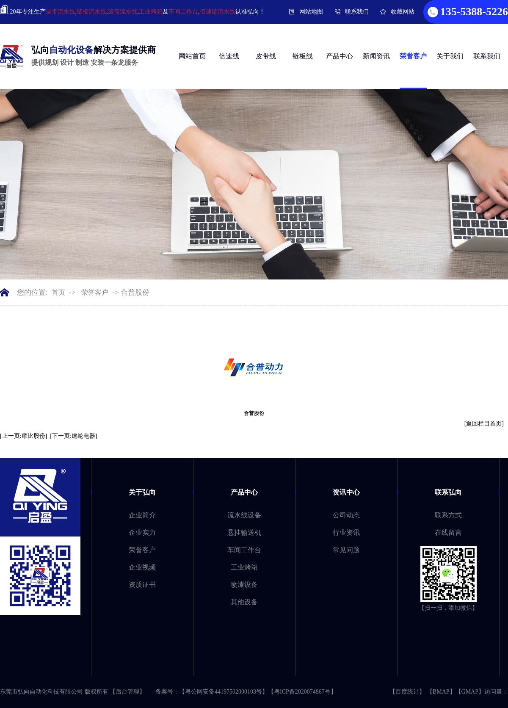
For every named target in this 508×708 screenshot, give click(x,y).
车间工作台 (183, 11)
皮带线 (266, 56)
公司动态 (346, 515)
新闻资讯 (376, 56)
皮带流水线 (60, 11)
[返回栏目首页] (484, 423)
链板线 (303, 56)
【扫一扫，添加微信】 (448, 608)
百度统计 (407, 692)
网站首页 (192, 56)
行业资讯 (346, 532)
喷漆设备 (244, 584)
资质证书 (142, 584)
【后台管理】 (127, 692)
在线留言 (448, 532)
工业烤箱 (151, 11)
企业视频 (142, 567)
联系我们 (357, 11)
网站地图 (311, 11)
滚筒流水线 (123, 11)
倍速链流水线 (217, 11)
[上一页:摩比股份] (23, 436)
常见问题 (346, 549)
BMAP (441, 692)
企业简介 (142, 515)
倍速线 (229, 56)
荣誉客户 (413, 56)
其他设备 (244, 602)
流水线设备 (244, 515)
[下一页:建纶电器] (73, 436)
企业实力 (142, 532)
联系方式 (448, 515)
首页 (58, 292)
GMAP (469, 692)
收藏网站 (402, 11)
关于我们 (450, 56)
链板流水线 (91, 11)
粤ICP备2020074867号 (302, 692)
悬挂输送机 (244, 532)
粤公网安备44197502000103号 (223, 692)
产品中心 (339, 56)
